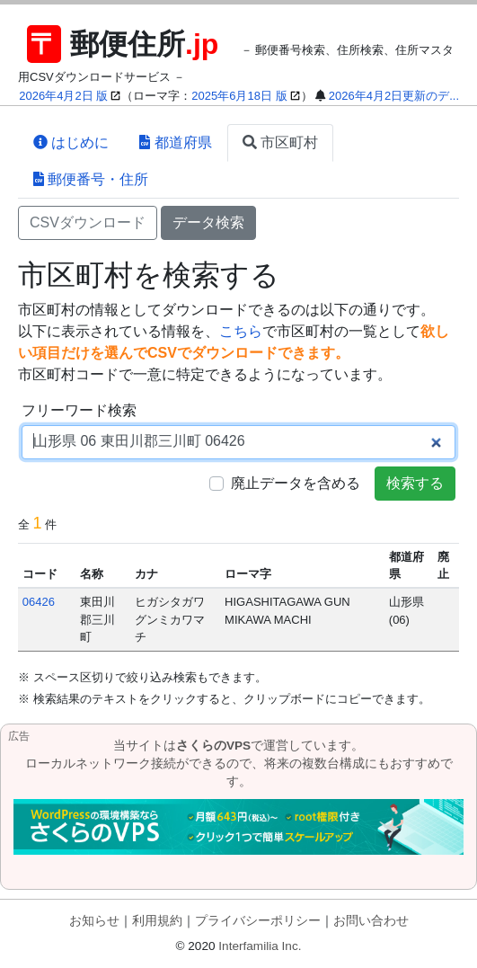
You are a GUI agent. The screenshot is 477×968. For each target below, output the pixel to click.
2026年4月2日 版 (63, 95)
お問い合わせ (371, 921)
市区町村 (280, 142)
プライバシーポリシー (258, 921)
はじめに (71, 142)
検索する (415, 483)
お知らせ (94, 921)
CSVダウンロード (88, 222)
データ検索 (208, 222)
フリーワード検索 (79, 410)
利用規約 (157, 921)
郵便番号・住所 (90, 179)
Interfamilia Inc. (259, 946)
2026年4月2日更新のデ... (394, 95)
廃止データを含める (295, 483)
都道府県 (175, 142)
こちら (240, 331)
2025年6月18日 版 (239, 95)
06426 (38, 601)
